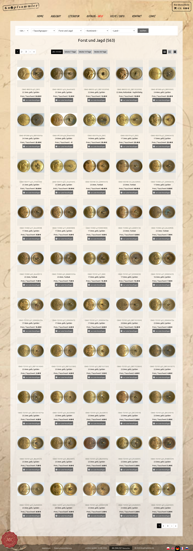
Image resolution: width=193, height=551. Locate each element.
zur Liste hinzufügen (33, 100)
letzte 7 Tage (70, 52)
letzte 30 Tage (100, 52)
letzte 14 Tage (85, 52)
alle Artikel (57, 52)
